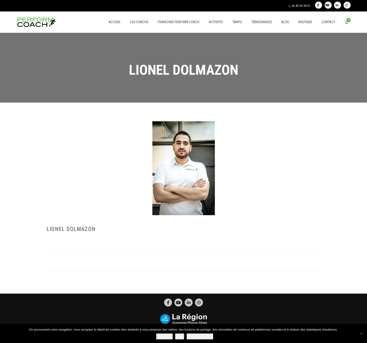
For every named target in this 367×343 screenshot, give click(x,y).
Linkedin (337, 5)
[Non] (361, 333)
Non (180, 336)
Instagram (346, 5)
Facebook (318, 5)
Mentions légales (199, 336)
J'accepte (164, 336)
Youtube (328, 5)
